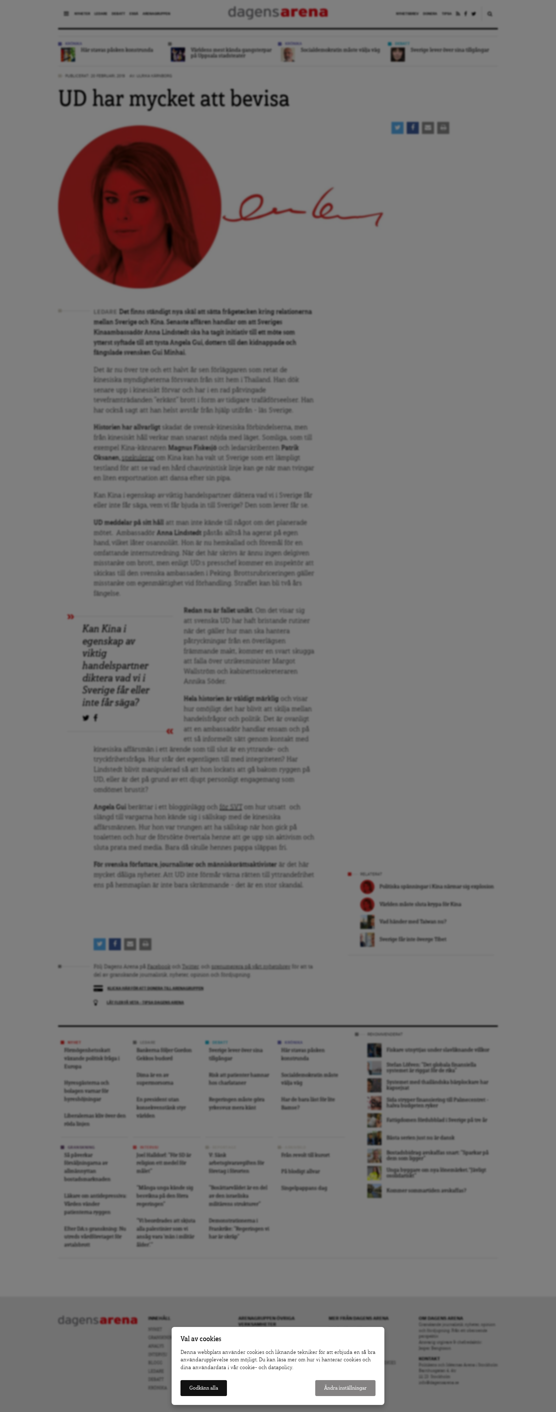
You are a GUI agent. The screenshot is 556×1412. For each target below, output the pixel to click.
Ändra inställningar (345, 1388)
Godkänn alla (203, 1388)
